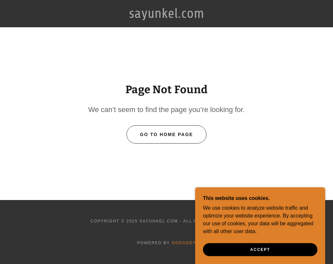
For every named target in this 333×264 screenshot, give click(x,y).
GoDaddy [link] (184, 243)
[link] (166, 16)
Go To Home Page (166, 134)
